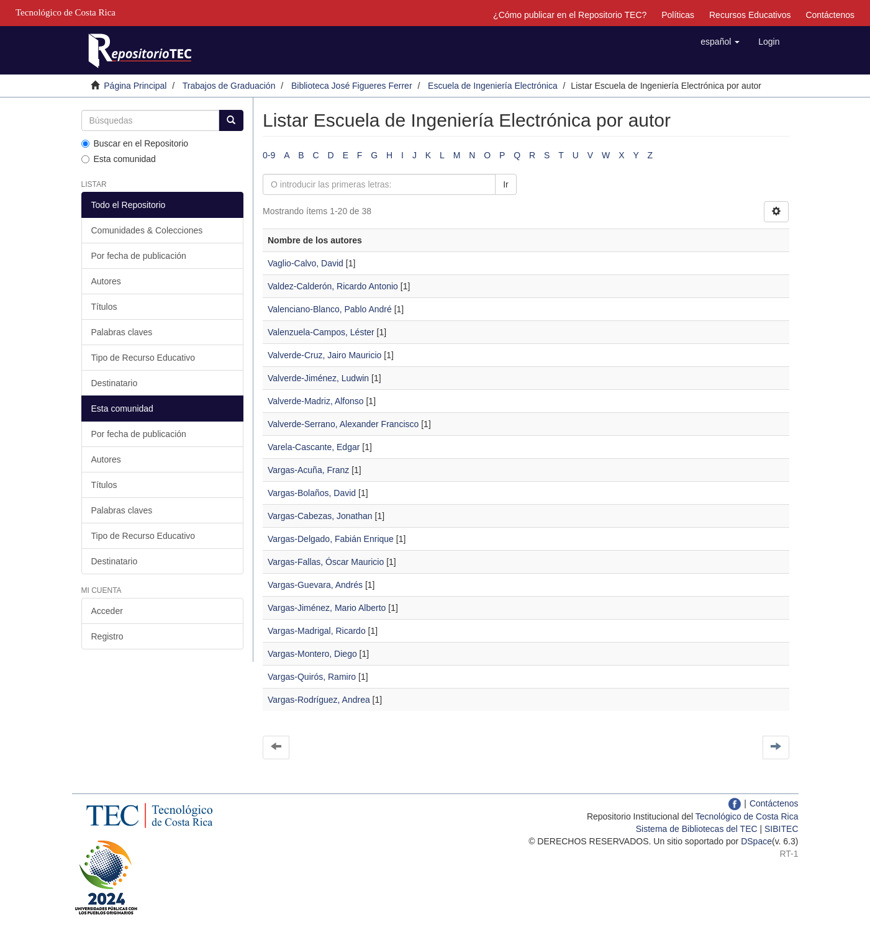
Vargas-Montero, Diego (312, 654)
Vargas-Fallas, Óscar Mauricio (326, 562)
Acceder (107, 611)
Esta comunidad (118, 159)
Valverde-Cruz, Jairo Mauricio (324, 355)
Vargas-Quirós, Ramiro (312, 677)
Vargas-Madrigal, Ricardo (317, 631)
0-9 (269, 155)
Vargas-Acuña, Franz (308, 470)
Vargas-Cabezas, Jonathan (320, 516)
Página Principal (135, 86)
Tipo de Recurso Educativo (143, 358)
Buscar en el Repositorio (135, 143)
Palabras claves (122, 332)
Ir (506, 184)
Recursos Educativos (750, 15)
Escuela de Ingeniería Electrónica (493, 86)
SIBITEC (781, 829)
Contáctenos (829, 15)
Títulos (104, 307)
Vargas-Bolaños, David (312, 493)
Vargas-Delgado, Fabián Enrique (331, 539)
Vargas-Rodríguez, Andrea (319, 700)
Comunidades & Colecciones (147, 230)
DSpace (756, 841)
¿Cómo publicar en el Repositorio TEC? (569, 15)
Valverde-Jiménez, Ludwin (318, 378)
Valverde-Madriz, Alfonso (316, 401)
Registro (107, 636)
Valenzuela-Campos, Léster (321, 332)
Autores (106, 281)
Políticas (677, 15)
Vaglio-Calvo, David (305, 263)
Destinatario (114, 383)
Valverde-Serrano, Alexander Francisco (343, 424)
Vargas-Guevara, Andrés (315, 585)
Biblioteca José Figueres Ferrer (351, 86)
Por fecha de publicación (138, 256)
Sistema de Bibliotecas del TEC (697, 829)
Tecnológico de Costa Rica (747, 816)
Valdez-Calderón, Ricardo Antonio (333, 286)
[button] (720, 41)
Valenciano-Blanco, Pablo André (330, 309)
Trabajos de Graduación (229, 86)
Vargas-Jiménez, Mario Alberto (327, 608)
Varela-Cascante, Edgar (314, 447)
